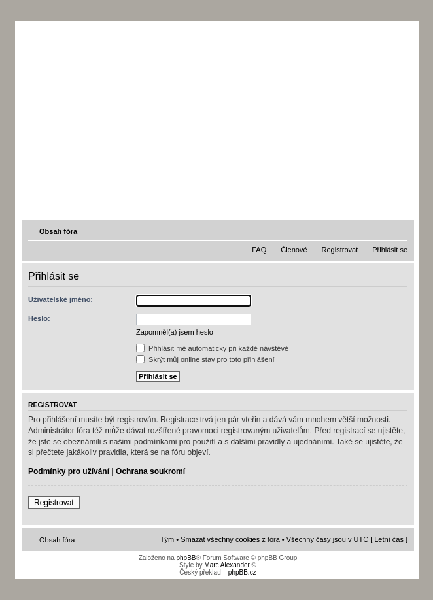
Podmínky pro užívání (68, 471)
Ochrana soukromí (150, 471)
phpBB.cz (242, 572)
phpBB (186, 557)
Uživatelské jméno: (60, 299)
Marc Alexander (226, 565)
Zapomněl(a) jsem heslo (174, 332)
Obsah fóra (58, 231)
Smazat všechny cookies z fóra (230, 539)
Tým (167, 539)
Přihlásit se (389, 250)
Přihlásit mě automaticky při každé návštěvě (212, 348)
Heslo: (39, 318)
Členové (294, 250)
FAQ (259, 250)
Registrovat (340, 250)
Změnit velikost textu (398, 231)
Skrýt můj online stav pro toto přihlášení (205, 359)
